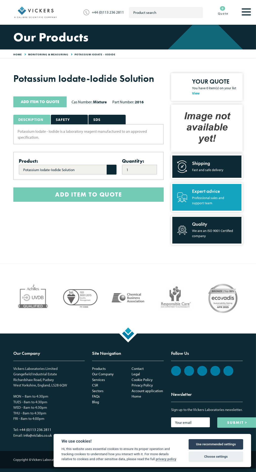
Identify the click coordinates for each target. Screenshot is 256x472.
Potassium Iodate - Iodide (95, 54)
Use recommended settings (216, 444)
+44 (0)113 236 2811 (108, 12)
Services (98, 379)
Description (30, 119)
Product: (28, 161)
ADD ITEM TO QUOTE (40, 101)
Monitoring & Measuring (48, 54)
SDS (96, 119)
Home (136, 396)
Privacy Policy (142, 385)
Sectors (97, 390)
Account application (147, 390)
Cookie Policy (142, 379)
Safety (63, 119)
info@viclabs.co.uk (37, 435)
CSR (95, 385)
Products (99, 368)
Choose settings (216, 456)
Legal (136, 374)
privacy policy (166, 459)
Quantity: (133, 161)
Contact (138, 368)
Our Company (103, 374)
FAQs (96, 396)
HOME (17, 54)
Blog (95, 402)
